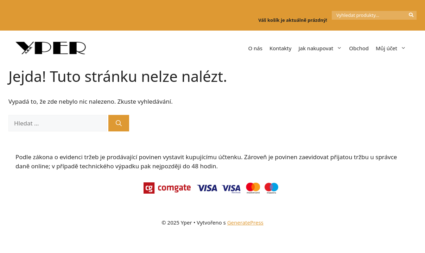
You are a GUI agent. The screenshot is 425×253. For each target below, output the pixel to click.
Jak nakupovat (321, 48)
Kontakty (280, 48)
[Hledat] (118, 123)
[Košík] (265, 8)
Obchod (359, 48)
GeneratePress (245, 222)
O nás (255, 48)
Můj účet (393, 48)
